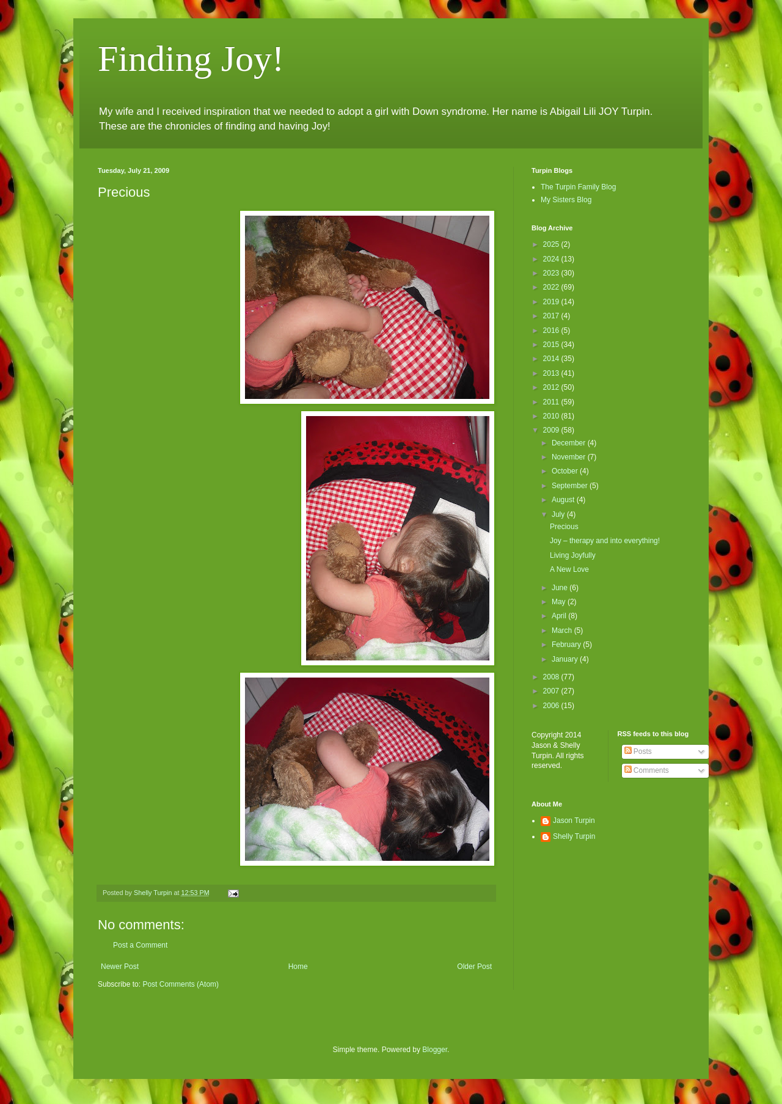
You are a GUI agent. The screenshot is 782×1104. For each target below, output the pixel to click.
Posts (638, 751)
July (559, 514)
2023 (552, 273)
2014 (552, 358)
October (566, 471)
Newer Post (120, 966)
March (563, 630)
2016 (552, 330)
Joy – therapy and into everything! (605, 540)
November (570, 457)
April (560, 616)
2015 (552, 344)
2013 (552, 373)
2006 (552, 705)
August (564, 499)
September (571, 485)
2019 (552, 302)
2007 (552, 691)
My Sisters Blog (566, 200)
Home (298, 966)
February (567, 644)
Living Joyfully (573, 555)
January (566, 659)
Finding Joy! (191, 58)
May (560, 602)
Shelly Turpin (574, 836)
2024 (552, 259)
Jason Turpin (574, 820)
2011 (552, 402)
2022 (552, 287)
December (570, 443)
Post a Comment (140, 945)
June (560, 587)
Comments (646, 770)
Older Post (474, 966)
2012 (552, 387)
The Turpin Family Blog (578, 187)
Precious (564, 526)
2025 (552, 244)
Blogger (434, 1049)
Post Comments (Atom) (180, 984)
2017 (552, 316)
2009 (552, 430)
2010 (552, 416)
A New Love (569, 569)
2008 (552, 677)
